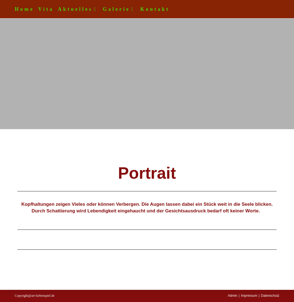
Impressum (249, 296)
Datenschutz (270, 296)
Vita (46, 9)
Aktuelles (78, 9)
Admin (232, 296)
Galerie (119, 9)
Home (24, 9)
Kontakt (155, 9)
